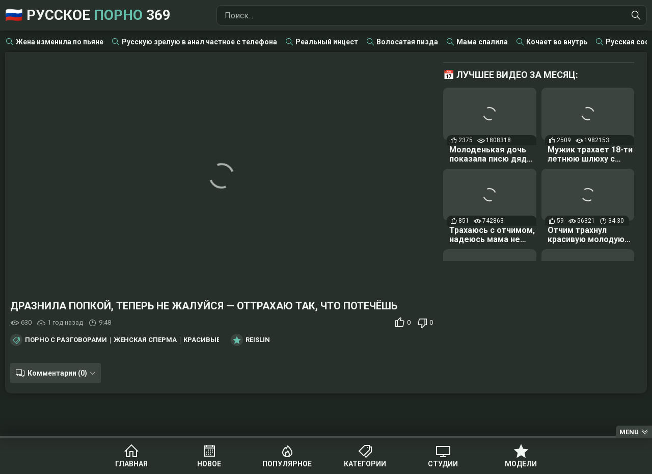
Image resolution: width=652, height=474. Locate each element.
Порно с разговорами (66, 340)
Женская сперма (145, 340)
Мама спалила (482, 42)
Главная (131, 464)
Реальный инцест (326, 42)
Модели (521, 464)
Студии (443, 464)
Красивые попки (214, 340)
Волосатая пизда (407, 42)
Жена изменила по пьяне (59, 42)
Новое (209, 464)
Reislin (258, 340)
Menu (629, 432)
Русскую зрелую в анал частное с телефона (199, 42)
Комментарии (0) (57, 373)
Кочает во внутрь (556, 42)
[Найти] (636, 15)
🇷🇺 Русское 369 (88, 15)
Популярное (287, 464)
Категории (365, 464)
